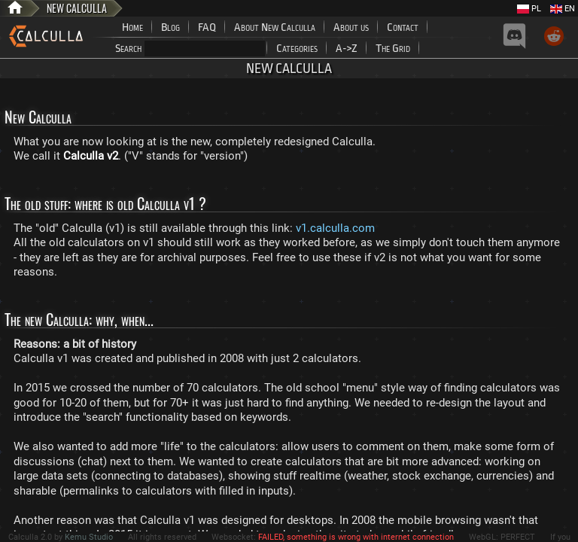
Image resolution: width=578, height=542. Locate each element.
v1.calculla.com (335, 228)
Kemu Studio (89, 537)
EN (562, 9)
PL (529, 9)
